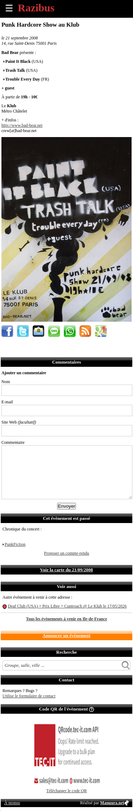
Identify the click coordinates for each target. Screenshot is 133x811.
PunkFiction (15, 544)
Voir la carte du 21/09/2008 (66, 569)
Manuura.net (112, 802)
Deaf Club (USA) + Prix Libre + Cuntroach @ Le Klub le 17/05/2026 (67, 606)
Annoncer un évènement (66, 635)
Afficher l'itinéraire (101, 331)
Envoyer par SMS (54, 331)
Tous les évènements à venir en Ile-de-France (66, 618)
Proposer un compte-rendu (66, 553)
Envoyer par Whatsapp (70, 331)
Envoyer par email (38, 331)
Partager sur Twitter (23, 331)
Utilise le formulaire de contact (28, 695)
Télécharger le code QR (66, 790)
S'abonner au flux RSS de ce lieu (85, 331)
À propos (12, 802)
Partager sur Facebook (7, 331)
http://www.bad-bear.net (22, 125)
